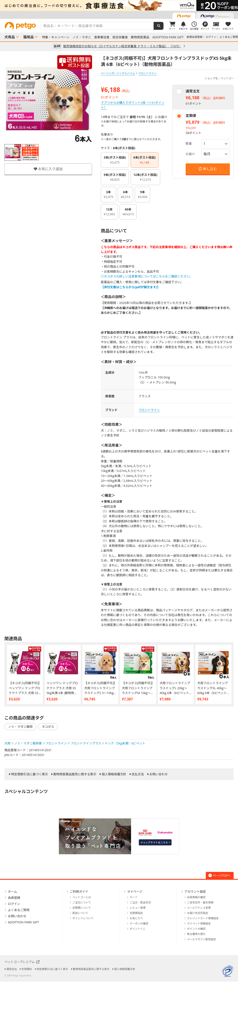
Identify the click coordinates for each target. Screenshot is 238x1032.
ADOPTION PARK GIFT (167, 37)
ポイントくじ (138, 929)
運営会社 (11, 969)
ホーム (12, 891)
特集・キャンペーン (55, 37)
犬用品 (9, 37)
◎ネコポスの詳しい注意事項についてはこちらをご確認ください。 (147, 276)
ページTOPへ (219, 875)
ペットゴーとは (82, 897)
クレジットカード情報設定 (203, 918)
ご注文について (82, 902)
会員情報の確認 (196, 897)
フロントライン (149, 410)
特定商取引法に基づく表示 (29, 774)
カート (134, 897)
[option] (119, 5)
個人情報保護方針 (114, 774)
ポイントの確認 (196, 929)
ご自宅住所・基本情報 (200, 902)
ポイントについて (83, 918)
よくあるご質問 (229, 37)
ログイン (211, 37)
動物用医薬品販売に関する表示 (74, 774)
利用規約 (26, 969)
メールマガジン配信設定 (201, 939)
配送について (80, 913)
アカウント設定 (195, 891)
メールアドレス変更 (199, 908)
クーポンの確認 (139, 923)
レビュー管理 (138, 908)
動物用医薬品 (140, 37)
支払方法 (138, 774)
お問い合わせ (158, 774)
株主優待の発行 (196, 934)
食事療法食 (101, 37)
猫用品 (28, 37)
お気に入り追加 (48, 168)
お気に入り (136, 918)
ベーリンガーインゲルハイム (118, 73)
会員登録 (14, 898)
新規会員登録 (194, 37)
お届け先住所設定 (197, 913)
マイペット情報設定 (199, 923)
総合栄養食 (120, 37)
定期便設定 (136, 913)
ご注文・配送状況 (140, 902)
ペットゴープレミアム (21, 962)
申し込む (208, 168)
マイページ (134, 891)
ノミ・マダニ (82, 37)
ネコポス (48, 727)
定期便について (82, 908)
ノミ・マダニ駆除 (20, 727)
